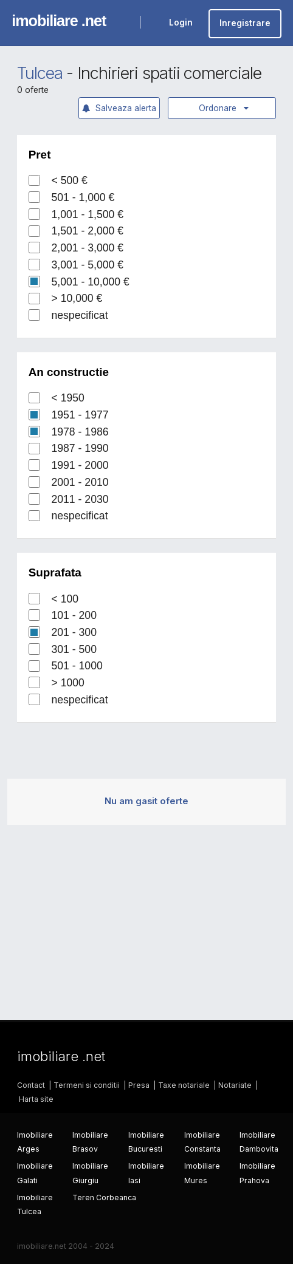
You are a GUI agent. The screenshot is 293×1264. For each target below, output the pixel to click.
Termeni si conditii (86, 1085)
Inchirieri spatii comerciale (169, 73)
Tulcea (40, 73)
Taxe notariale (184, 1085)
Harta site (36, 1099)
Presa (139, 1085)
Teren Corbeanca (104, 1197)
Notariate (235, 1085)
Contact (31, 1085)
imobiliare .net (59, 20)
